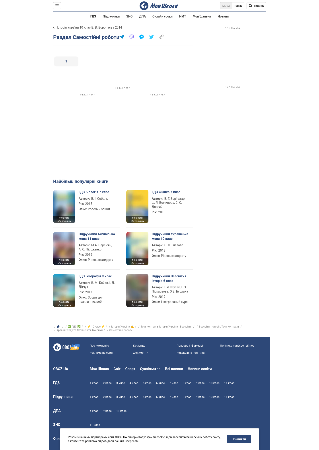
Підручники (111, 16)
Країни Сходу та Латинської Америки (79, 330)
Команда (139, 345)
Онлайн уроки (162, 16)
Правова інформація (190, 345)
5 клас (147, 383)
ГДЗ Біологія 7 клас (94, 192)
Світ (117, 369)
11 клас (229, 383)
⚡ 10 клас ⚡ (96, 326)
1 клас (94, 383)
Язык (238, 6)
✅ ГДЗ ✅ (74, 326)
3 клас (120, 383)
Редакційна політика (190, 352)
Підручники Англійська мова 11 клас (97, 236)
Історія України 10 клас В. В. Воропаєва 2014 (89, 27)
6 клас (160, 383)
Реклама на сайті (101, 352)
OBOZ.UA (60, 369)
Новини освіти (200, 369)
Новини (223, 16)
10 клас (214, 383)
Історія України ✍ (122, 326)
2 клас (107, 383)
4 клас (134, 383)
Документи (140, 352)
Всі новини (174, 369)
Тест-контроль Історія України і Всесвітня (166, 326)
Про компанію (99, 345)
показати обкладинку (64, 219)
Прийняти (239, 439)
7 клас (173, 383)
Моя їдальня (202, 16)
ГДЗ (93, 16)
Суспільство (150, 369)
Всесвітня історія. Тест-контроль (219, 326)
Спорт (130, 369)
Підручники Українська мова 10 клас (170, 236)
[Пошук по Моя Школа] (256, 5)
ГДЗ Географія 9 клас (95, 276)
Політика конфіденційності (238, 345)
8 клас (187, 383)
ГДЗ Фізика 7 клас (166, 192)
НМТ (182, 16)
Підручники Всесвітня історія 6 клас (169, 278)
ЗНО (129, 16)
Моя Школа (99, 369)
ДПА (142, 16)
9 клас (200, 383)
